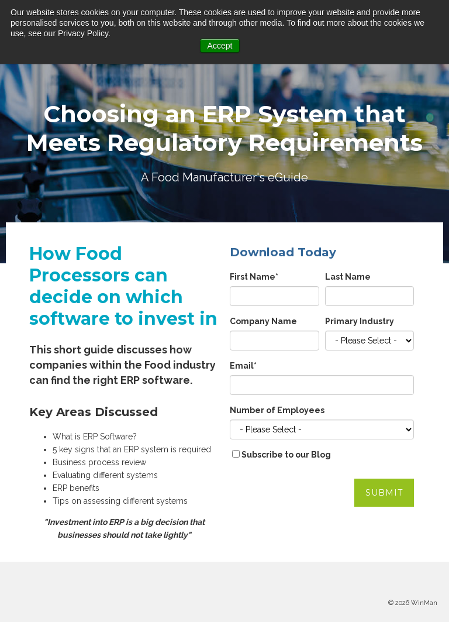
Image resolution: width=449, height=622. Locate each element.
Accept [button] (220, 45)
